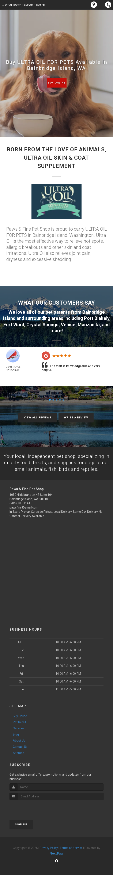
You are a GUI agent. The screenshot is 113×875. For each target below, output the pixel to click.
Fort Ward (13, 324)
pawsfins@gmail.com (24, 507)
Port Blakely (96, 317)
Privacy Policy (49, 847)
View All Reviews (37, 416)
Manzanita (89, 324)
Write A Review (76, 416)
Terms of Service (71, 847)
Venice (68, 324)
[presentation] (32, 807)
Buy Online (57, 82)
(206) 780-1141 (20, 502)
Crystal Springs (42, 324)
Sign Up (21, 824)
